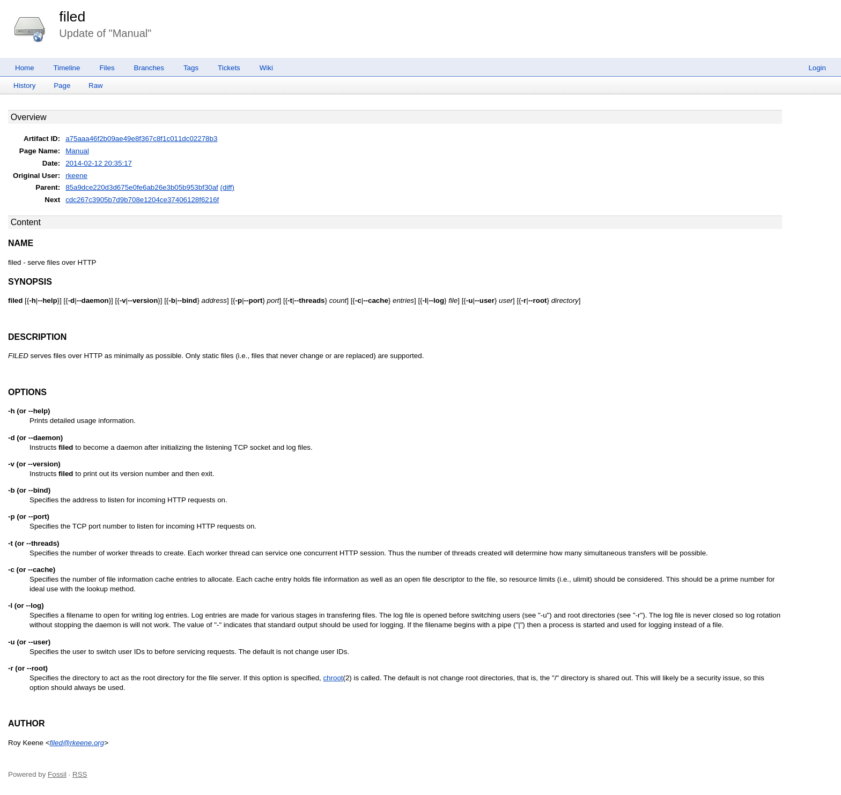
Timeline (67, 68)
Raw (95, 85)
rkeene (76, 176)
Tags (190, 68)
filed (72, 17)
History (24, 85)
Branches (149, 68)
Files (106, 68)
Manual (77, 151)
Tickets (229, 68)
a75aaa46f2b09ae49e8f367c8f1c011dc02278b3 (141, 139)
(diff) (227, 187)
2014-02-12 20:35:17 (98, 163)
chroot (333, 678)
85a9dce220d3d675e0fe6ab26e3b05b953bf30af (141, 187)
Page (62, 85)
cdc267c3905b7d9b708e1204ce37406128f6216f (142, 200)
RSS (79, 774)
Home (24, 68)
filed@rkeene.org (76, 743)
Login (817, 68)
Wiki (266, 68)
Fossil (57, 774)
